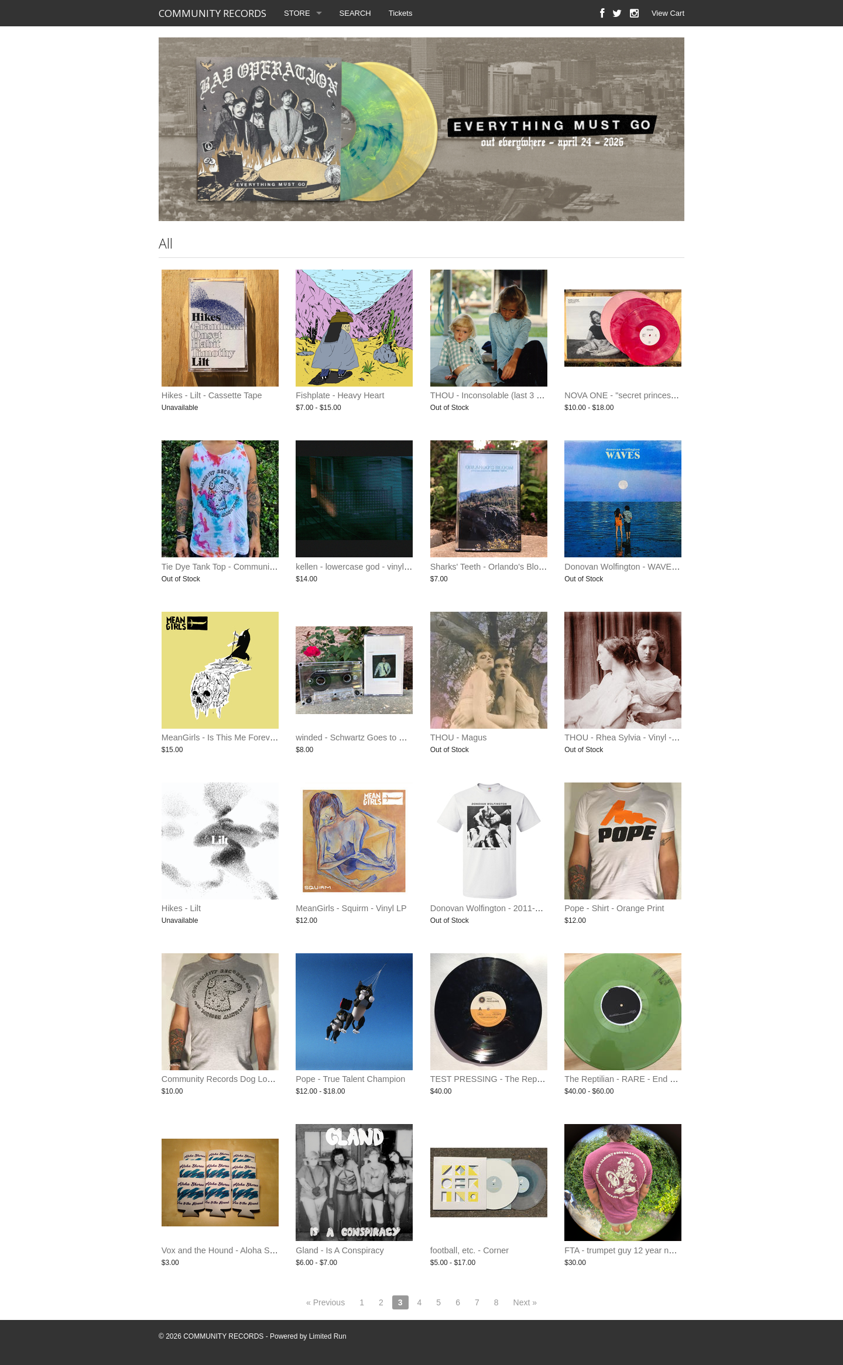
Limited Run (328, 1336)
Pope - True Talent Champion (350, 1079)
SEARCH (355, 13)
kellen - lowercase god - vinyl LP (356, 566)
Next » (525, 1302)
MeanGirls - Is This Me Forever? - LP (231, 737)
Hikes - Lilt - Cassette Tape (212, 395)
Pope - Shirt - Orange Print (614, 908)
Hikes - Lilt (181, 908)
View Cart (668, 13)
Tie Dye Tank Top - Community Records (236, 566)
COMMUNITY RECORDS (212, 13)
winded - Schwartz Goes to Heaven (362, 737)
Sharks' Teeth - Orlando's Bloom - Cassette (510, 566)
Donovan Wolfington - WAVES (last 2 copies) (648, 566)
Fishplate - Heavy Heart (340, 395)
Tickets (401, 13)
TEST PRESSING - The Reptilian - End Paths (515, 1079)
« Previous (325, 1302)
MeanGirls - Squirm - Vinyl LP (351, 908)
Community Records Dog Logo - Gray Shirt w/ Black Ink (265, 1079)
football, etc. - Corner (469, 1250)
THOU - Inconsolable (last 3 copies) (497, 395)
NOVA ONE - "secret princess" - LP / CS (639, 395)
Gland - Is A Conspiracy (339, 1250)
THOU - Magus (458, 737)
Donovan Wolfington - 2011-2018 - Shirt (504, 908)
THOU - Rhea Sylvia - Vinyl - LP (624, 737)
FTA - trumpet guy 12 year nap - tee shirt (639, 1250)
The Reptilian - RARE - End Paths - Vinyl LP (646, 1079)
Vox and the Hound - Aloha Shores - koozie (242, 1250)
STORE (297, 13)
